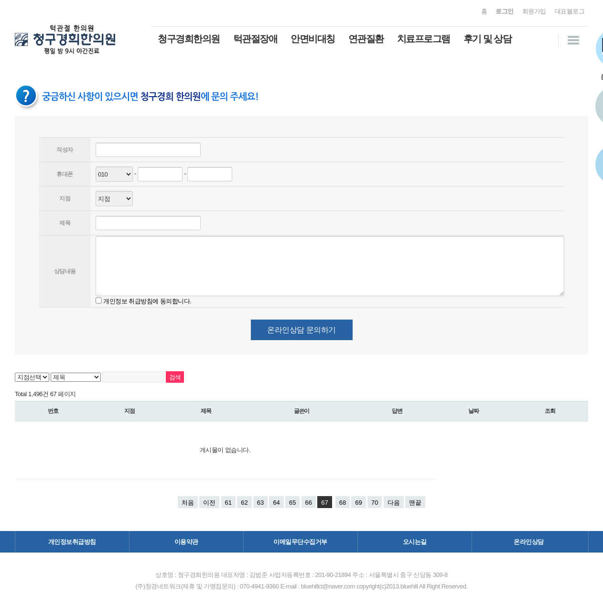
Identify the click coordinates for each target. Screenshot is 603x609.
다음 (394, 502)
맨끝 (415, 502)
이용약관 (186, 541)
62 (244, 502)
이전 (209, 502)
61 (228, 502)
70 (374, 502)
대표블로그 (570, 11)
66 (308, 502)
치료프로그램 (423, 38)
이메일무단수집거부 (300, 541)
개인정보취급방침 (72, 541)
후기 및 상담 (487, 38)
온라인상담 (529, 541)
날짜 (473, 411)
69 (358, 502)
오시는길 (415, 541)
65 (292, 502)
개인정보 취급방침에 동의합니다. (147, 300)
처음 (188, 502)
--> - (114, 198)
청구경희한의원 (189, 38)
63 (260, 502)
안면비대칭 (313, 38)
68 (342, 502)
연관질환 (366, 38)
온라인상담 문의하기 (301, 330)
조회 (550, 411)
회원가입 (534, 11)
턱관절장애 (255, 38)
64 (276, 502)
